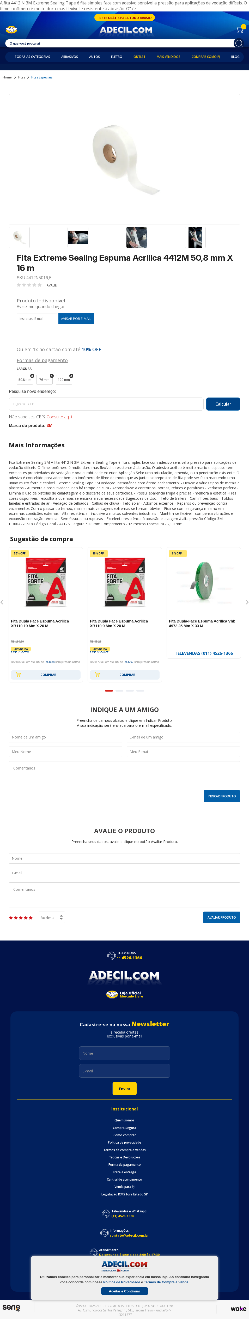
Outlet (139, 57)
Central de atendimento (124, 1179)
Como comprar (124, 1135)
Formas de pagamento (42, 360)
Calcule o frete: (124, 391)
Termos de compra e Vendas (124, 1150)
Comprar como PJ (206, 57)
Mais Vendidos (168, 57)
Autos (94, 57)
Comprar (36, 674)
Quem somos (124, 1120)
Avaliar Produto (222, 917)
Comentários (124, 773)
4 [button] (140, 691)
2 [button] (119, 691)
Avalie (52, 285)
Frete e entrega (124, 1172)
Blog (235, 57)
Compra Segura (124, 1128)
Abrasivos (69, 57)
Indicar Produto (222, 796)
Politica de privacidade (124, 1142)
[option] (37, 240)
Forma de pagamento (124, 1165)
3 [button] (130, 691)
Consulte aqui (59, 417)
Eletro (116, 57)
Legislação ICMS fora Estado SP (124, 1194)
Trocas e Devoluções (124, 1157)
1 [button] (109, 691)
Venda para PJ (124, 1187)
